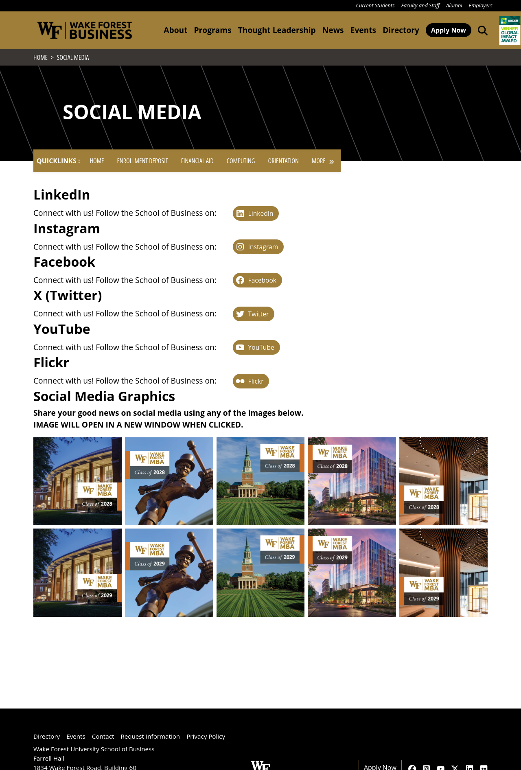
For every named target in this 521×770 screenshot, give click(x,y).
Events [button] (363, 29)
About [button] (175, 29)
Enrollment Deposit (142, 163)
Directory (401, 29)
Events (75, 736)
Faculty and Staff (420, 5)
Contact (103, 736)
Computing (241, 163)
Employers (481, 5)
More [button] (323, 163)
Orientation (283, 163)
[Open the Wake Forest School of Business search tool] (481, 30)
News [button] (333, 29)
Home (97, 163)
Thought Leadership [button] (277, 29)
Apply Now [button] (448, 30)
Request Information (150, 736)
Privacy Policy (205, 736)
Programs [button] (212, 29)
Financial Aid (197, 163)
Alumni (454, 5)
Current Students (375, 5)
